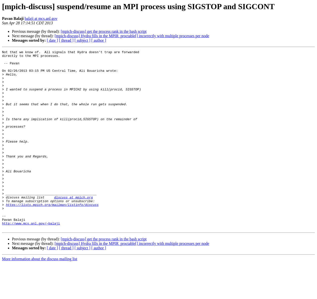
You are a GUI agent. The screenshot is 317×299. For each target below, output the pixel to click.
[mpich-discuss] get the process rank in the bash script (104, 31)
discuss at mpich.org (73, 227)
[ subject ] (82, 40)
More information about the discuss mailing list (39, 295)
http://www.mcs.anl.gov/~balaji (31, 258)
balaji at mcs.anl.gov (41, 18)
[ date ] (52, 40)
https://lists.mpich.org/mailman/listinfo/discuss (52, 236)
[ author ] (98, 40)
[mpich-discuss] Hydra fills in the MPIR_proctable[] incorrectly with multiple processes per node (131, 36)
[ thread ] (66, 40)
